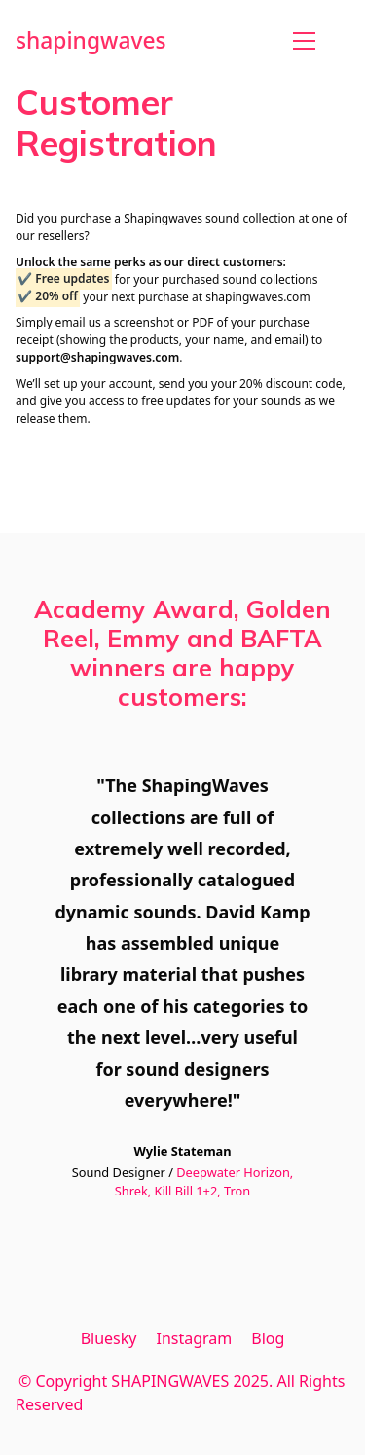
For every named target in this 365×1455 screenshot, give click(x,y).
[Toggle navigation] (304, 40)
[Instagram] (194, 1339)
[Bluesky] (109, 1339)
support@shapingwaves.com (97, 357)
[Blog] (267, 1339)
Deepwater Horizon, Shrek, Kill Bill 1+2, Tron (204, 1181)
